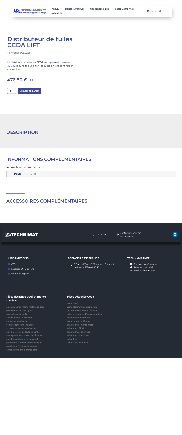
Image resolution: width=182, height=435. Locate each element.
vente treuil (72, 303)
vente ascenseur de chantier (20, 324)
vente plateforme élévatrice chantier (24, 335)
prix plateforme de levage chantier (23, 332)
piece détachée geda (16, 314)
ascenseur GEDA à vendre (19, 317)
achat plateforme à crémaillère (21, 349)
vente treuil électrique (77, 342)
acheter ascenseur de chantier (21, 328)
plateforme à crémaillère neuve (21, 346)
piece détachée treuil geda (19, 310)
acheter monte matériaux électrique (84, 314)
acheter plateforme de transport (22, 339)
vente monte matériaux (78, 321)
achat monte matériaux (78, 317)
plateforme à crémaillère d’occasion (24, 342)
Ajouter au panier (29, 91)
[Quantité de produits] (11, 91)
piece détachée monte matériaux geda (25, 307)
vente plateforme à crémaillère (82, 307)
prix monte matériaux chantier (82, 310)
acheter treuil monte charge (80, 324)
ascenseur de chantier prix (19, 321)
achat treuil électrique (78, 335)
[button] (57, 9)
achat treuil (72, 339)
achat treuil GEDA (75, 328)
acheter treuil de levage (78, 332)
